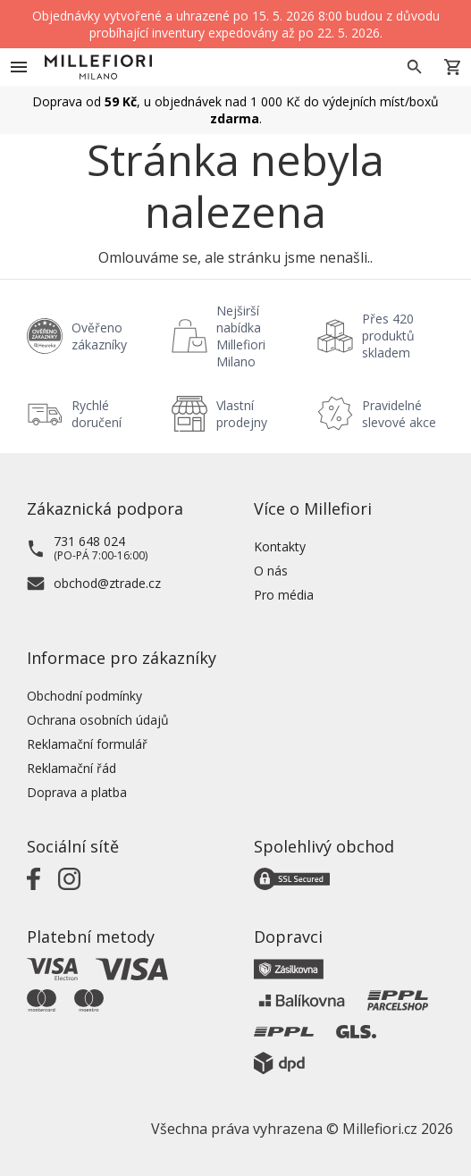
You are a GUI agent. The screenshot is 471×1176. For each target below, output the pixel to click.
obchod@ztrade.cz (107, 583)
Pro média (284, 594)
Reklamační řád (71, 768)
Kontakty (280, 546)
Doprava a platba (77, 792)
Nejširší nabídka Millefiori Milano (240, 336)
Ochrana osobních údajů (98, 719)
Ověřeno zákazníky (99, 336)
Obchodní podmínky (84, 695)
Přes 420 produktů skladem (388, 335)
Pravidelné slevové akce (399, 414)
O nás (271, 570)
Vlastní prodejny (241, 414)
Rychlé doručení (96, 414)
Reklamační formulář (87, 743)
